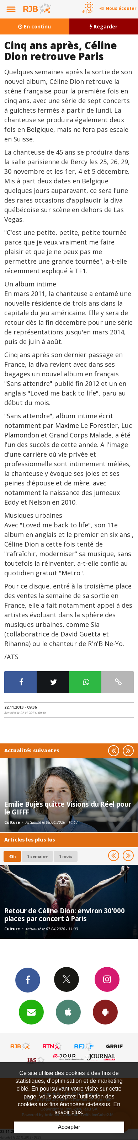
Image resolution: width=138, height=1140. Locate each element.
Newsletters (31, 1012)
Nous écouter (121, 8)
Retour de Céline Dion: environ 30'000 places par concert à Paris (64, 914)
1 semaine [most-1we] (37, 856)
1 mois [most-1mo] (65, 856)
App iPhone (68, 1012)
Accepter (69, 1127)
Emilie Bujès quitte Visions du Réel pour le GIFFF (67, 808)
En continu (34, 26)
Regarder (103, 26)
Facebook (27, 980)
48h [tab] (12, 856)
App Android (105, 1012)
